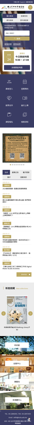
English (22, 2)
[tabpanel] (17, 225)
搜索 (17, 38)
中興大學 (16, 2)
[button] (10, 164)
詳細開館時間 (17, 67)
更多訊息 (25, 274)
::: (0, 5)
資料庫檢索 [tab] (24, 20)
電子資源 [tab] (26, 172)
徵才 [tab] (9, 177)
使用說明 (16, 44)
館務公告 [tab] (15, 172)
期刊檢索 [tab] (10, 20)
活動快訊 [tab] (23, 177)
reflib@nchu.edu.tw (20, 417)
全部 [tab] (6, 172)
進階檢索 (8, 44)
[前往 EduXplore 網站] (29, 420)
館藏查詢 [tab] (24, 16)
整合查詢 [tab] (10, 16)
